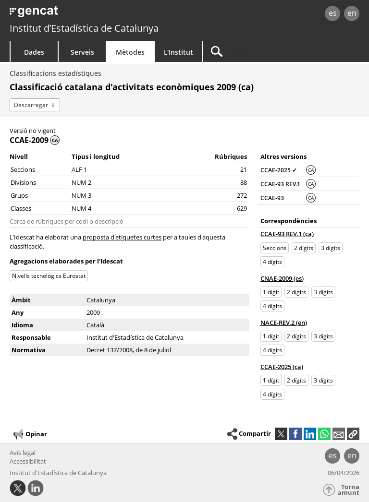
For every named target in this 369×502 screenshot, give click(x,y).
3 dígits (330, 248)
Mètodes (130, 52)
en (352, 13)
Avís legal (23, 452)
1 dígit (271, 292)
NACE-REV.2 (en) (283, 322)
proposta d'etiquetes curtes (122, 237)
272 (242, 195)
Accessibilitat (28, 461)
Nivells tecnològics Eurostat (49, 276)
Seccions (23, 169)
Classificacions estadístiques (55, 73)
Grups (19, 195)
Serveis (82, 52)
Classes (21, 208)
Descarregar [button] (31, 105)
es (333, 13)
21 (243, 169)
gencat (79, 14)
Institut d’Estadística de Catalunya (84, 28)
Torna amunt (348, 490)
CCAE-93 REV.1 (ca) (287, 233)
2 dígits (303, 248)
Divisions (23, 182)
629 (242, 208)
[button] (353, 434)
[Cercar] (263, 51)
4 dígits (272, 262)
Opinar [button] (29, 434)
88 (243, 182)
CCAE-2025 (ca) (281, 366)
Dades (34, 52)
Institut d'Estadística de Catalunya (58, 472)
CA (311, 170)
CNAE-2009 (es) (282, 278)
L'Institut (178, 52)
